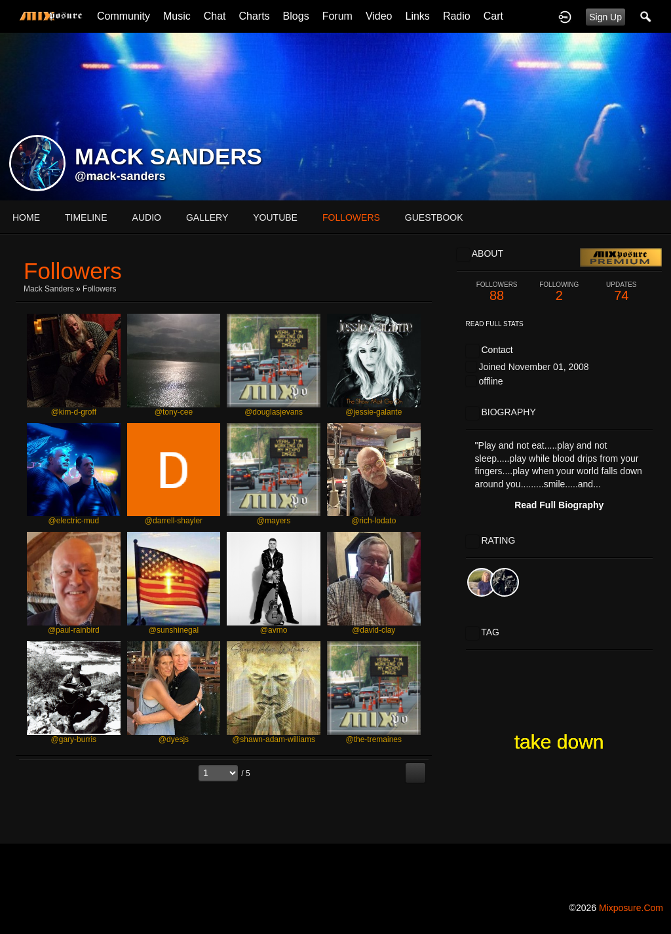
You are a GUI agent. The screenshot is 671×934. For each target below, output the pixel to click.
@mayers (274, 520)
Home (26, 217)
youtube (275, 217)
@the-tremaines (373, 739)
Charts (254, 16)
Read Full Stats (495, 323)
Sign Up (605, 17)
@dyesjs (174, 739)
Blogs (296, 16)
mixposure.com (631, 908)
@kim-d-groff (73, 412)
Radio (456, 16)
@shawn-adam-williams (273, 739)
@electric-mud (74, 520)
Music (177, 16)
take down (559, 742)
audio (146, 217)
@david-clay (373, 630)
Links (418, 16)
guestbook (434, 217)
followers (351, 217)
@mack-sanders (120, 176)
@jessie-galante (373, 412)
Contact (496, 350)
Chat (215, 16)
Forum (337, 16)
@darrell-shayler (173, 520)
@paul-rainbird (74, 630)
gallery (207, 217)
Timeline (86, 217)
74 (621, 292)
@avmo (274, 630)
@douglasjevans (273, 412)
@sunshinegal (174, 630)
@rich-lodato (373, 520)
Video (379, 16)
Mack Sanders (49, 288)
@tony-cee (174, 412)
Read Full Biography (559, 505)
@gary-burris (74, 739)
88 (497, 292)
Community (123, 16)
